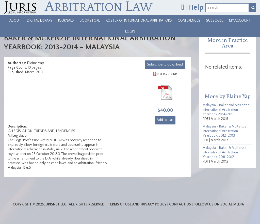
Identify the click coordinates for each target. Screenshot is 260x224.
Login (130, 31)
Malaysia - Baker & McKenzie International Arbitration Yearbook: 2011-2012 (225, 152)
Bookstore (90, 21)
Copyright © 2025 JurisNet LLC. (40, 204)
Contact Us (180, 204)
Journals (66, 21)
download (165, 64)
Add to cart (165, 120)
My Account (240, 21)
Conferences (189, 21)
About (15, 21)
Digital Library (39, 21)
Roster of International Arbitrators (139, 21)
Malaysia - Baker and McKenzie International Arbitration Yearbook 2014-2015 (226, 109)
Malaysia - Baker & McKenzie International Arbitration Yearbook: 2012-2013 (225, 131)
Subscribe (214, 21)
